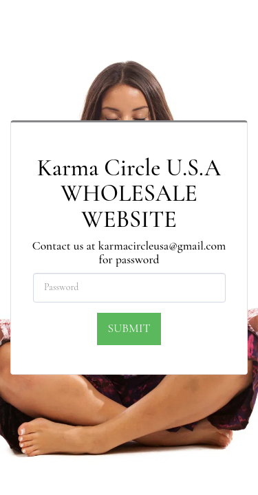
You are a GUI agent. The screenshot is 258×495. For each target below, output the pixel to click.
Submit (128, 328)
